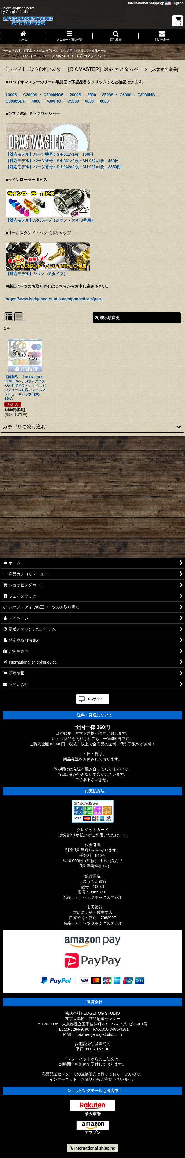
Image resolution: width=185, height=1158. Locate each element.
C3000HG (146, 94)
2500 (91, 94)
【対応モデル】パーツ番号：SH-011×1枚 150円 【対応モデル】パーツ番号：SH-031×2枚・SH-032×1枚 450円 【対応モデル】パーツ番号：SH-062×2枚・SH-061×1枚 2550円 (63, 152)
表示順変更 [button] (107, 317)
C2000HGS (54, 94)
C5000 (73, 101)
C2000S (30, 94)
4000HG (54, 101)
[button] (116, 36)
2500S (108, 94)
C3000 (125, 94)
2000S (75, 94)
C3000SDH (16, 101)
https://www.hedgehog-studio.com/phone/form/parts (55, 299)
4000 (36, 101)
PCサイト (95, 699)
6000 (89, 101)
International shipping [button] (92, 1148)
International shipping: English (156, 3)
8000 (104, 101)
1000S (11, 94)
